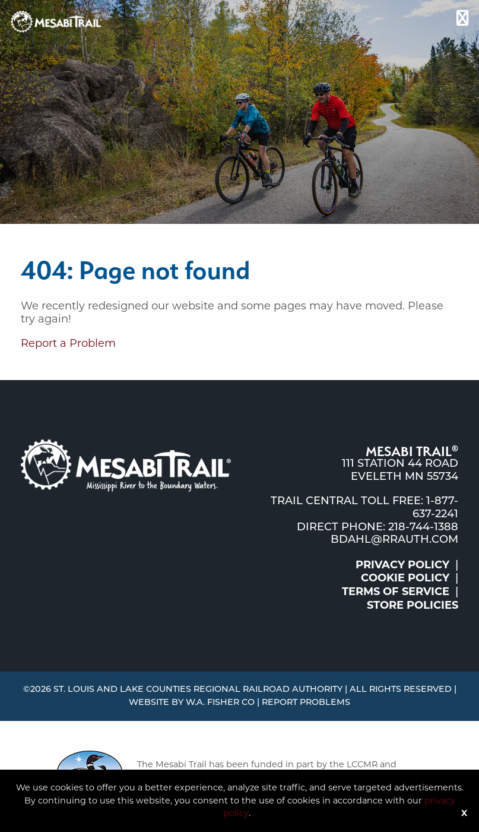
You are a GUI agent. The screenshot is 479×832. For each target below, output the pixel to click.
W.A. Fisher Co (220, 702)
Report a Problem (68, 343)
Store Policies (412, 605)
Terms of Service (395, 591)
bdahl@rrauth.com (394, 540)
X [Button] (464, 813)
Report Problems (306, 702)
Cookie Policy (405, 577)
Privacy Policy (402, 564)
